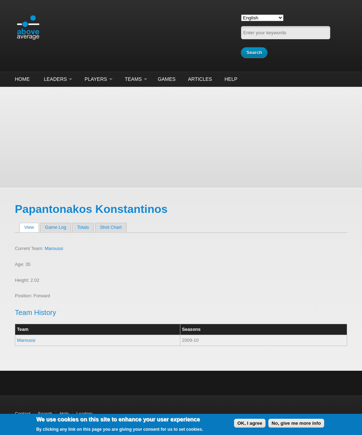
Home (22, 79)
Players (95, 79)
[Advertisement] (181, 136)
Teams (133, 79)
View (31, 227)
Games (167, 79)
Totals (83, 227)
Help (231, 79)
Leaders (55, 79)
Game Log (55, 227)
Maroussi (54, 248)
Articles (200, 79)
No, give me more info (296, 423)
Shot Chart (111, 227)
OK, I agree (249, 423)
